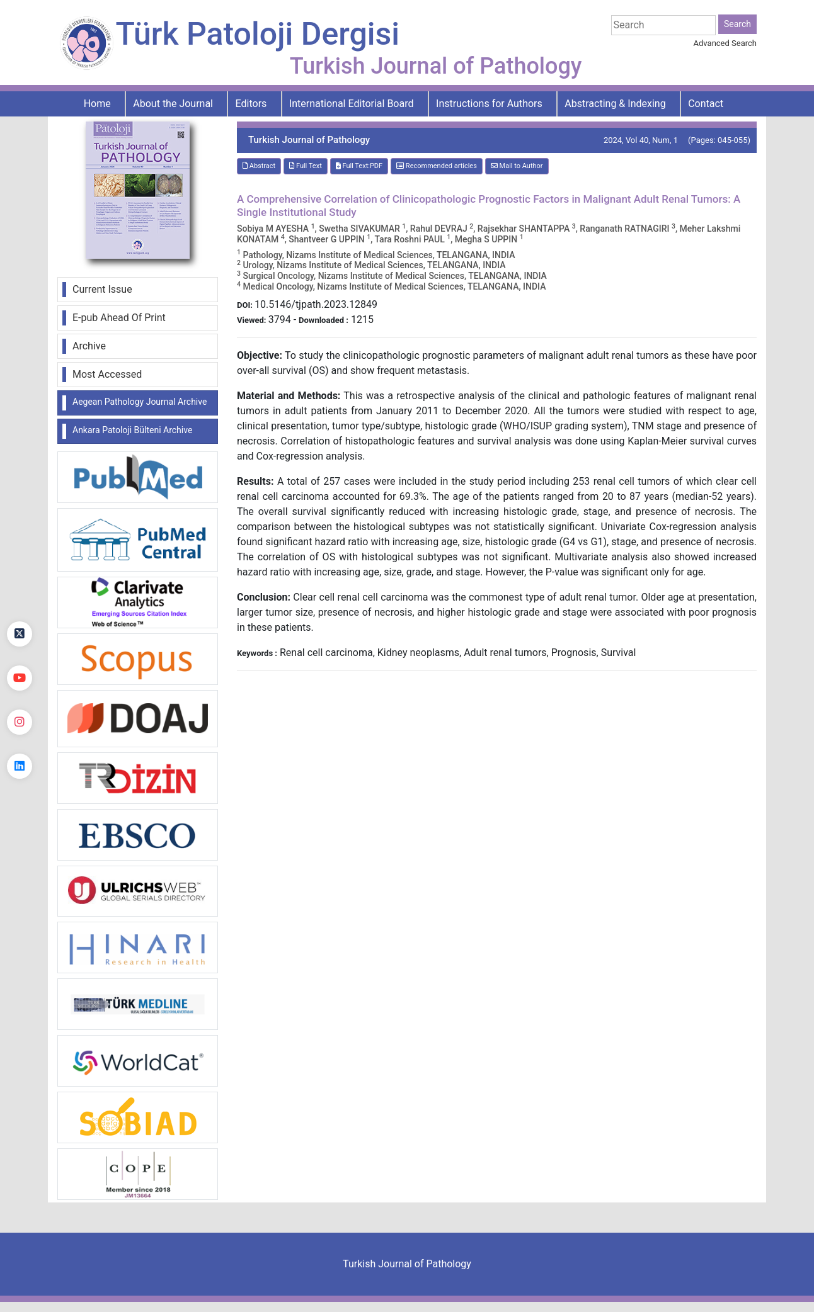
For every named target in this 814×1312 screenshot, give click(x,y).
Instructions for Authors (489, 104)
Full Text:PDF (359, 166)
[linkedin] (19, 766)
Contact (705, 104)
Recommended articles (436, 166)
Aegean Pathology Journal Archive (139, 402)
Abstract (259, 166)
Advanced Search (725, 43)
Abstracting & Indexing (615, 104)
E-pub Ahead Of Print (119, 318)
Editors (251, 104)
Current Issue (102, 289)
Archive (89, 346)
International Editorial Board (351, 104)
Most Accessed (107, 374)
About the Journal (173, 104)
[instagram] (19, 722)
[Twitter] (19, 634)
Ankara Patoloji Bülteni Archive (132, 430)
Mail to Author (517, 166)
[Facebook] (19, 589)
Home (97, 104)
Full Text (305, 166)
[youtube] (19, 678)
